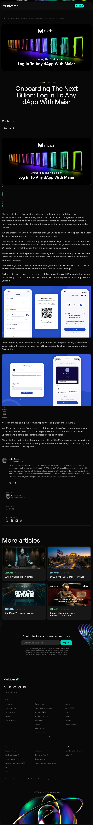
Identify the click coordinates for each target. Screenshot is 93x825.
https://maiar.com (3, 197)
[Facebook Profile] (19, 687)
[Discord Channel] (15, 687)
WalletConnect (63, 265)
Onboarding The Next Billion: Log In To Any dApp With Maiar (41, 18)
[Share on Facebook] (11, 520)
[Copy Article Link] (21, 520)
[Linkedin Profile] (15, 483)
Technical (13, 18)
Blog (5, 18)
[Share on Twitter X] (7, 520)
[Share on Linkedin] (16, 520)
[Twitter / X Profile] (10, 483)
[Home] (10, 6)
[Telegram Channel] (10, 687)
